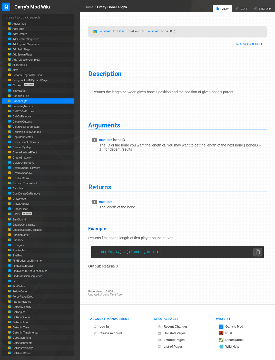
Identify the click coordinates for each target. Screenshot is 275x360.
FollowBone (19, 291)
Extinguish (18, 245)
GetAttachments (22, 342)
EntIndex (17, 240)
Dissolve (17, 188)
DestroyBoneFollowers (26, 167)
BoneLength (140, 253)
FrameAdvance (21, 301)
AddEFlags (19, 23)
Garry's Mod (231, 327)
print (100, 253)
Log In (101, 327)
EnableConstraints (23, 224)
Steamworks (231, 340)
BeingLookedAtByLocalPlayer (30, 80)
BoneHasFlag (20, 95)
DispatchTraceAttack (25, 183)
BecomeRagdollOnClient (27, 75)
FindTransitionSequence (27, 276)
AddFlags (18, 28)
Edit (241, 9)
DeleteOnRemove (23, 162)
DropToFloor (20, 208)
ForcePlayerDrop (22, 296)
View (222, 9)
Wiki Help (229, 347)
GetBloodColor (21, 353)
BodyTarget (19, 90)
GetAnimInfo (20, 322)
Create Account (107, 333)
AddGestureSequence (26, 39)
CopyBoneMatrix (22, 137)
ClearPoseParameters (26, 126)
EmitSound (19, 219)
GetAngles (18, 311)
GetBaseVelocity (22, 347)
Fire (14, 281)
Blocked (17, 85)
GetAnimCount (21, 317)
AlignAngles (19, 64)
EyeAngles (19, 250)
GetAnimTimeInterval (25, 332)
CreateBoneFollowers (25, 142)
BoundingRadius (22, 106)
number (105, 32)
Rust (225, 333)
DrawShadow (20, 203)
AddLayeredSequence (26, 44)
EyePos (17, 255)
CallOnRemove (21, 116)
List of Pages (170, 347)
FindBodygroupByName (27, 260)
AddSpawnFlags (22, 54)
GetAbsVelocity (21, 306)
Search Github (247, 44)
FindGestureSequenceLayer (29, 270)
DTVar (16, 214)
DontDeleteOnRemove (26, 193)
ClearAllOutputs (22, 121)
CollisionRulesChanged (26, 131)
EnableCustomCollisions (27, 229)
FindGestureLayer (23, 265)
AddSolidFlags (21, 49)
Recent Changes (173, 327)
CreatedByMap (21, 147)
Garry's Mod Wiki (32, 7)
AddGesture (19, 33)
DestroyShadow (22, 172)
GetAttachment (21, 337)
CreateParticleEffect (24, 152)
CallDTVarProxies (23, 111)
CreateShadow (21, 157)
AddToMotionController (26, 59)
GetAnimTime (20, 327)
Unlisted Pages (172, 333)
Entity (118, 32)
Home (89, 7)
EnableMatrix (20, 234)
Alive (15, 69)
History (263, 9)
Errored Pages (171, 340)
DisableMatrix (20, 178)
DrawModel (19, 198)
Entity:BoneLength (112, 7)
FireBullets (18, 286)
